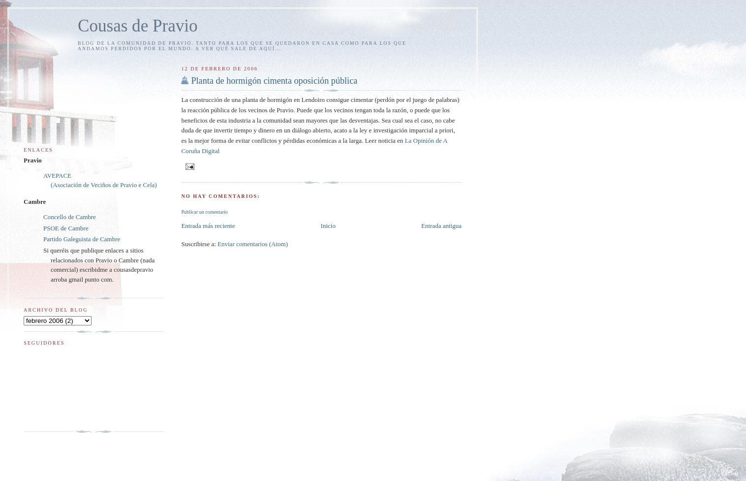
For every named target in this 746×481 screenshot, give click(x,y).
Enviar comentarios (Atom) (253, 244)
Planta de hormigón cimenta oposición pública (274, 81)
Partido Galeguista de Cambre (81, 239)
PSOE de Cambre (66, 228)
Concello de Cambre (69, 217)
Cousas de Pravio (138, 25)
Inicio (328, 225)
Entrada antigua (441, 225)
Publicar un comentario (204, 212)
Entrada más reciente (208, 225)
